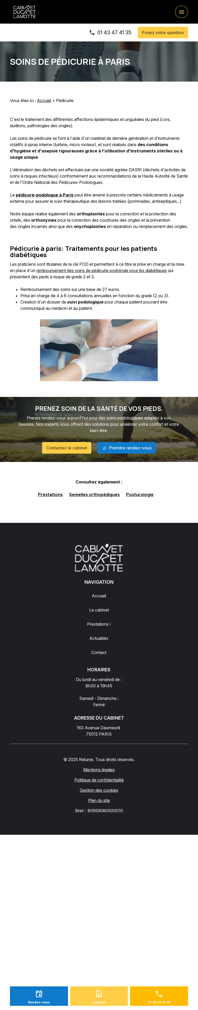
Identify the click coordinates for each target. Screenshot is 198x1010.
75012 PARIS (99, 731)
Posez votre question (163, 32)
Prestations (50, 494)
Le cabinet (99, 610)
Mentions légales (99, 769)
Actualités (98, 638)
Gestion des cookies (99, 790)
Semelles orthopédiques (94, 494)
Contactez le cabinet (66, 447)
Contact (98, 652)
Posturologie (140, 494)
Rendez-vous (39, 1002)
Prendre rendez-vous (126, 448)
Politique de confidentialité (99, 780)
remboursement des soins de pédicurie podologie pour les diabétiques (101, 270)
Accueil (44, 100)
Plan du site (99, 800)
